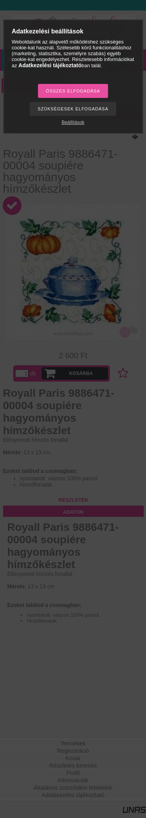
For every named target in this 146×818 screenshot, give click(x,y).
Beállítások (73, 122)
